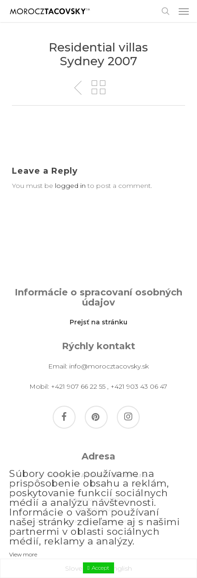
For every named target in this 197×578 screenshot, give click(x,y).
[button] (184, 11)
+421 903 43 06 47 (138, 386)
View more (23, 554)
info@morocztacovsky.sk (109, 366)
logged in (70, 185)
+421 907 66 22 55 (78, 386)
